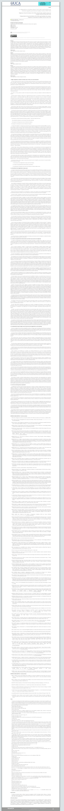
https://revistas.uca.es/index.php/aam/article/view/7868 (29, 621)
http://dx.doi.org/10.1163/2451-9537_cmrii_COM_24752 (31, 635)
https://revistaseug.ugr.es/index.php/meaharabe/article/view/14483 (40, 614)
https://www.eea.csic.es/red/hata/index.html (19, 515)
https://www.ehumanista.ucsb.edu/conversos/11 (20, 669)
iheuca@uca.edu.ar (13, 29)
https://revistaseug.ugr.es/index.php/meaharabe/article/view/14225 (22, 591)
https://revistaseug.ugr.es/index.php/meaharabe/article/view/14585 (22, 611)
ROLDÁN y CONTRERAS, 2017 (16, 754)
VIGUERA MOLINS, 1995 (16, 780)
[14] (14, 103)
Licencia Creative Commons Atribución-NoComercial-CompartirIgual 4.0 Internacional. (31, 37)
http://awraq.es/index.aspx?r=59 (35, 478)
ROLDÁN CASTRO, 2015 (27, 777)
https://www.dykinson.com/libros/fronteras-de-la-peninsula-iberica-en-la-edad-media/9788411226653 (28, 644)
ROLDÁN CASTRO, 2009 (16, 771)
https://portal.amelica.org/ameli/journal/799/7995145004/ (21, 32)
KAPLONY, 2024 (14, 768)
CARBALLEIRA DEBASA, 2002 (16, 714)
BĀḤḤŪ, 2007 (34, 743)
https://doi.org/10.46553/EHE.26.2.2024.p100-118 (19, 32)
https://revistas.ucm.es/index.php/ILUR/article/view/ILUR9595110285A (23, 655)
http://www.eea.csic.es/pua (46, 419)
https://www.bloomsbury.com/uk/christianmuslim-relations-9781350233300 (24, 652)
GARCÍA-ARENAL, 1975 (37, 789)
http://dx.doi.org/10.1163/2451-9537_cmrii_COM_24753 (20, 639)
